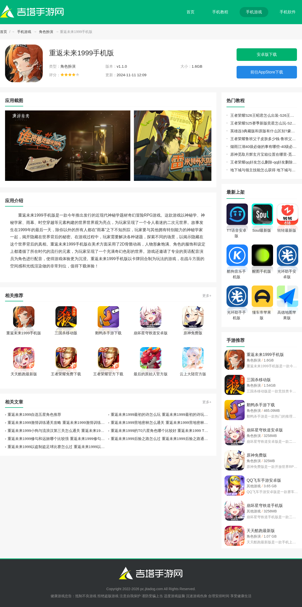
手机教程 (220, 12)
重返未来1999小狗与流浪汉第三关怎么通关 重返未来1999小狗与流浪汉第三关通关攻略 (58, 430)
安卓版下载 (267, 54)
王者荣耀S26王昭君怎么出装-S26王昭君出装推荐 (263, 115)
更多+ (206, 296)
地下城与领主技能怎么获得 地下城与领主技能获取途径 (263, 170)
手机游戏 (254, 12)
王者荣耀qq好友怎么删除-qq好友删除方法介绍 (263, 162)
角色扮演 (46, 32)
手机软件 (288, 12)
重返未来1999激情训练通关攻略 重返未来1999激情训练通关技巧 (58, 422)
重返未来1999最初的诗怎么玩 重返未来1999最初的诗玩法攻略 (161, 414)
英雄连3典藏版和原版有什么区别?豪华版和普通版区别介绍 (263, 131)
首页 (190, 12)
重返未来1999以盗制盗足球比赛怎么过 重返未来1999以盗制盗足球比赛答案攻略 (58, 446)
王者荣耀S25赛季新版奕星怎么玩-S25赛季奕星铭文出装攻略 (263, 123)
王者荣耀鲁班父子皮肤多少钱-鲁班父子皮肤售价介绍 (263, 139)
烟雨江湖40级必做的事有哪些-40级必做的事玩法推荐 (263, 146)
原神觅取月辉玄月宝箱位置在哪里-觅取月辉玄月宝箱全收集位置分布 (263, 154)
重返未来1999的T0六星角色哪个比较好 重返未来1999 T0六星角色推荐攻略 (161, 430)
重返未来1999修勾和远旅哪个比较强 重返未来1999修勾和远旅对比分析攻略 (58, 438)
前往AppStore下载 (266, 72)
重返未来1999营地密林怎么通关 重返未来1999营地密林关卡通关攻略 (161, 422)
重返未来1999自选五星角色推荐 (34, 414)
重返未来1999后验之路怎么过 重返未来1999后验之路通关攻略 (161, 438)
